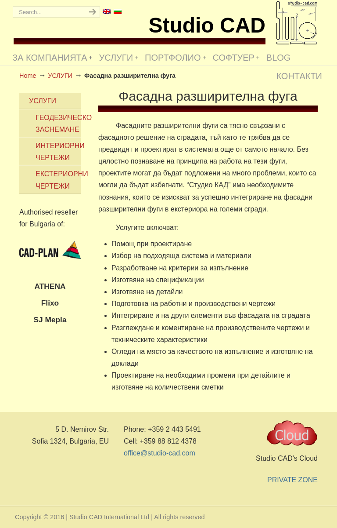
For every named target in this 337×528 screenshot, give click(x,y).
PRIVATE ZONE (292, 480)
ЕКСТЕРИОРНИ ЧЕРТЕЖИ (58, 179)
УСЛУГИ (42, 101)
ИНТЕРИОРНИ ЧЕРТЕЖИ (58, 151)
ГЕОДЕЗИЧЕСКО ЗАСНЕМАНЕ (58, 123)
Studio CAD (296, 22)
